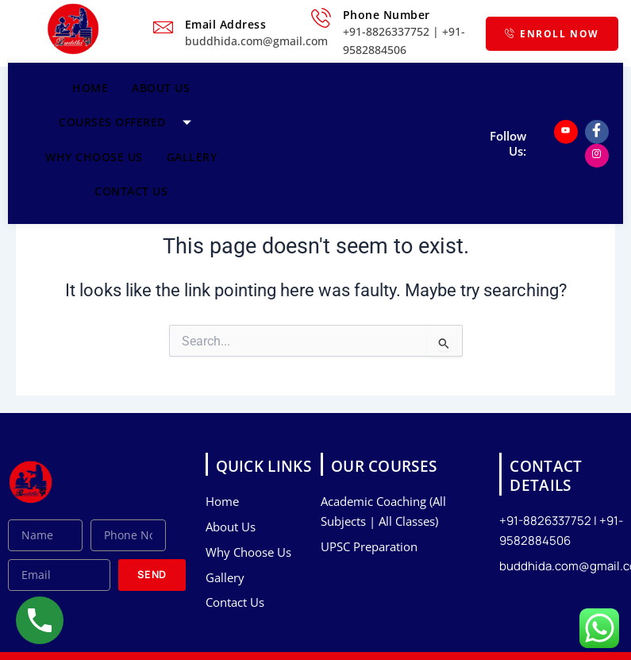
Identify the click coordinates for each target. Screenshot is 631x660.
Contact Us (130, 191)
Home (90, 87)
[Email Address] (163, 27)
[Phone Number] (321, 18)
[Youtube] (566, 132)
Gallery (192, 156)
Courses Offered (131, 121)
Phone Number (386, 14)
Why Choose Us (94, 156)
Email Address (226, 24)
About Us (161, 87)
